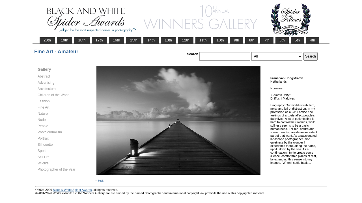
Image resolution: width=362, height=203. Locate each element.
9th (236, 40)
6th (282, 40)
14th (151, 40)
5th (297, 40)
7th (267, 40)
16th (116, 40)
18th (82, 40)
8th (252, 40)
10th (220, 40)
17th (99, 40)
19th (64, 40)
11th (203, 40)
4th (312, 40)
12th (185, 40)
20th (47, 40)
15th (134, 40)
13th (168, 40)
